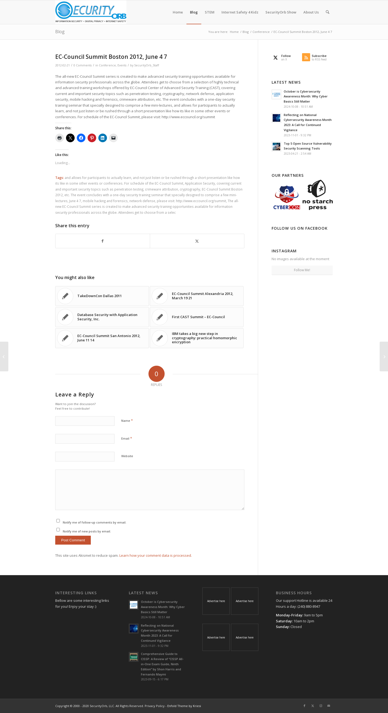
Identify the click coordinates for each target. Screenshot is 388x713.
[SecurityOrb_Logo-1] (90, 12)
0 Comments (83, 65)
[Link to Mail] (329, 706)
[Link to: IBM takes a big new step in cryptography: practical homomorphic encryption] (197, 338)
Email (126, 438)
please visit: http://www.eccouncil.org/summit (191, 201)
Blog (60, 32)
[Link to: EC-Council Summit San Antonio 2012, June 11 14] (102, 338)
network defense (142, 201)
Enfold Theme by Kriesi (184, 706)
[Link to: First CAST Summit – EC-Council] (197, 317)
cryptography (190, 189)
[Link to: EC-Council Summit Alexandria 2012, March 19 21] (197, 296)
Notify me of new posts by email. (87, 531)
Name (127, 420)
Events (121, 65)
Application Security (200, 183)
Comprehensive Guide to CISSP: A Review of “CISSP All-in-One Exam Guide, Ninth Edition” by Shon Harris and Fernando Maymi (162, 664)
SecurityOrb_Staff (146, 65)
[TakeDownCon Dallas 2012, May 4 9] (4, 356)
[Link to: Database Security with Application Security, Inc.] (102, 317)
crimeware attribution (161, 189)
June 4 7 (75, 201)
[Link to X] (313, 706)
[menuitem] (177, 12)
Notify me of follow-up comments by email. (94, 522)
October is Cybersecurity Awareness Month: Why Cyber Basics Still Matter (306, 96)
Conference (107, 65)
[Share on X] (197, 241)
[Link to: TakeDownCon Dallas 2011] (102, 296)
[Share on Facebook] (103, 241)
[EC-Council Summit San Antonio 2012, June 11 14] (384, 356)
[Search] (327, 12)
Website (127, 456)
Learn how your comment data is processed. (155, 555)
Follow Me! (302, 270)
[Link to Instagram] (321, 706)
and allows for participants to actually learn (98, 177)
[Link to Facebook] (304, 706)
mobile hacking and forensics (105, 201)
